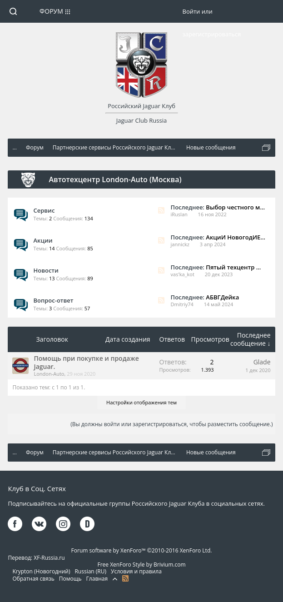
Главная (97, 578)
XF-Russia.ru (49, 558)
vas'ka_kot (182, 274)
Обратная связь (33, 578)
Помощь (70, 578)
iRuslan (179, 214)
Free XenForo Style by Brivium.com (141, 564)
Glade (262, 362)
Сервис (44, 210)
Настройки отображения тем (141, 402)
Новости (45, 270)
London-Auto (49, 373)
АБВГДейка (222, 297)
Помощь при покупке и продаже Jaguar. (86, 362)
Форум (51, 11)
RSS (161, 210)
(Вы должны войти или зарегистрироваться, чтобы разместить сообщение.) (171, 424)
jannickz (180, 244)
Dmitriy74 (182, 304)
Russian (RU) (90, 571)
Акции (42, 240)
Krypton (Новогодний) (41, 571)
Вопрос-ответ (53, 300)
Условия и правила (136, 571)
